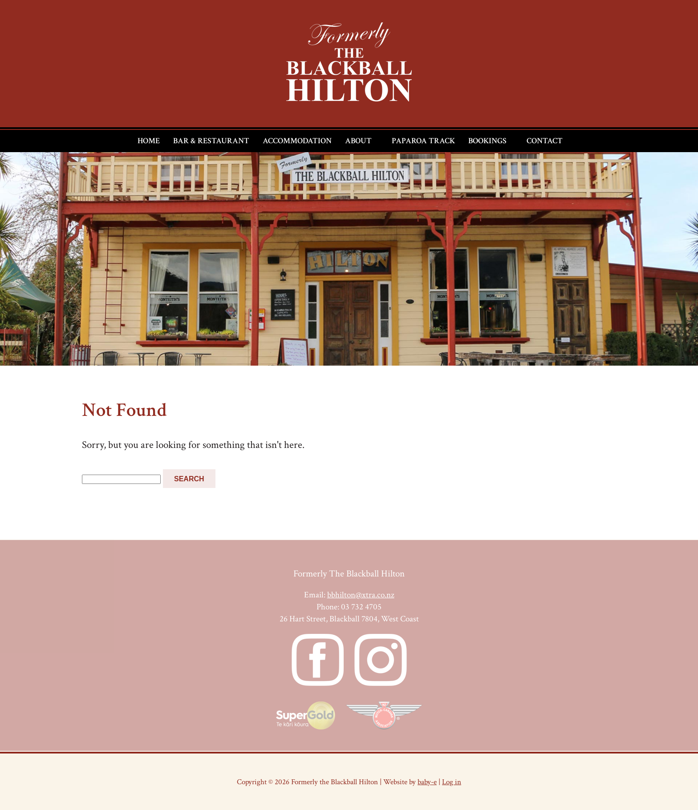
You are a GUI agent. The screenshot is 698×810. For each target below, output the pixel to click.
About (358, 141)
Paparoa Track (423, 141)
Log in (451, 782)
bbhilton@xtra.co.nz (360, 594)
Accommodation (297, 141)
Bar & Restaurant (211, 141)
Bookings (487, 141)
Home (149, 141)
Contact (545, 141)
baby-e (427, 782)
